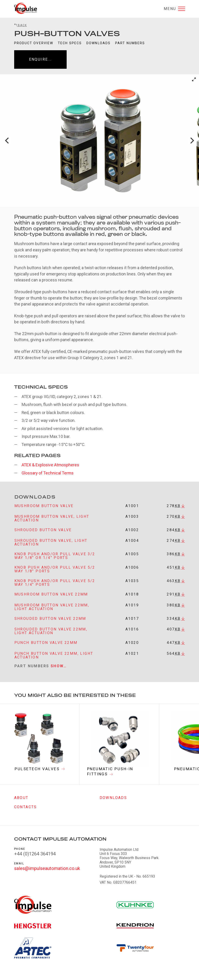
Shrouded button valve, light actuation (51, 546)
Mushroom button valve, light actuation (51, 522)
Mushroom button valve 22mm (51, 598)
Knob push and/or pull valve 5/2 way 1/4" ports (54, 587)
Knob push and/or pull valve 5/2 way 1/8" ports (54, 573)
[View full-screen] (194, 79)
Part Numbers (130, 43)
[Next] (191, 140)
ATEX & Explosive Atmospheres (50, 465)
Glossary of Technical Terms (48, 473)
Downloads (98, 43)
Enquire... (40, 59)
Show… (59, 669)
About (21, 798)
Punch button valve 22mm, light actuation (53, 659)
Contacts (25, 807)
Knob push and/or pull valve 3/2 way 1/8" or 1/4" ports (54, 560)
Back (20, 25)
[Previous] (7, 140)
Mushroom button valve (44, 509)
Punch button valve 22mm (46, 646)
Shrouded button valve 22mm (50, 622)
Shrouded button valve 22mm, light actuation (51, 635)
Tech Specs (70, 43)
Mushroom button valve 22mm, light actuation (51, 611)
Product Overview (33, 43)
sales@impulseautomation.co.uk (47, 868)
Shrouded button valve (43, 534)
